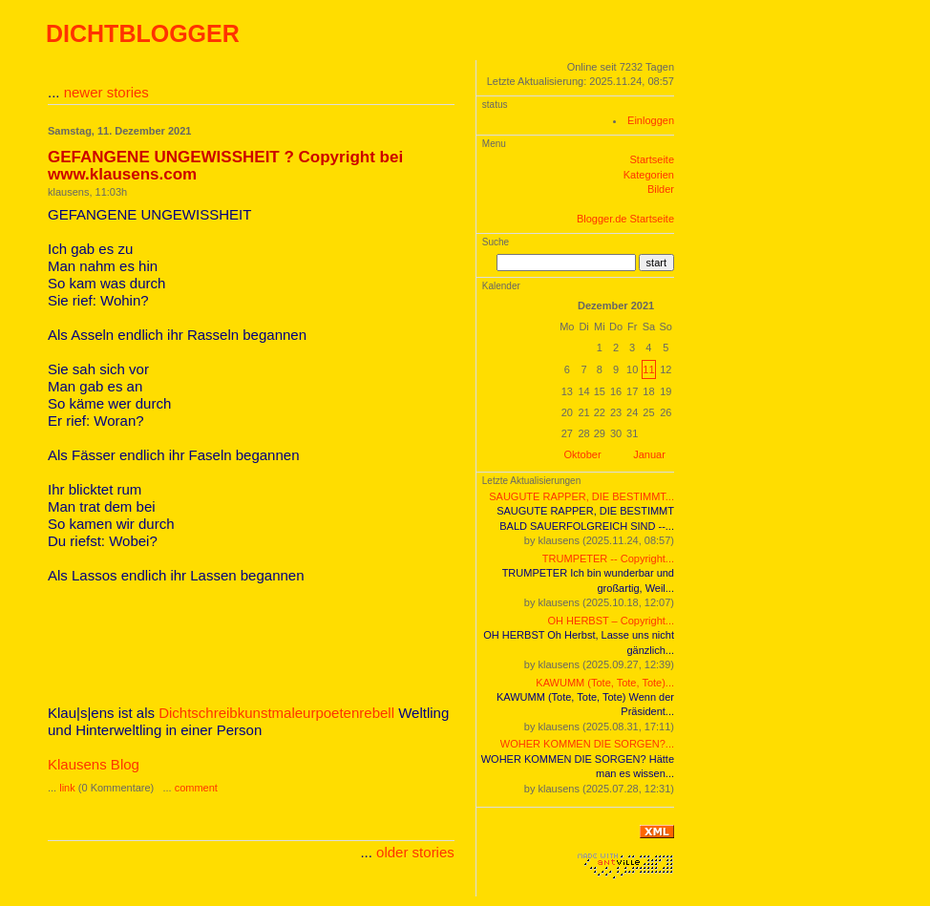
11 (648, 369)
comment (196, 787)
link (67, 787)
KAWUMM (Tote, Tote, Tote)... (605, 682)
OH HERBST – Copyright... (611, 620)
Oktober (583, 454)
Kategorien (649, 174)
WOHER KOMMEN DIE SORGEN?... (587, 743)
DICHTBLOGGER (143, 33)
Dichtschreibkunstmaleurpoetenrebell (276, 713)
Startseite (652, 159)
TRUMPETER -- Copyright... (608, 558)
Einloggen (650, 120)
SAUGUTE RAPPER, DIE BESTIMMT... (581, 496)
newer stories (106, 92)
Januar (649, 454)
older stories (415, 852)
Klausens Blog (93, 764)
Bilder (660, 189)
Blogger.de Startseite (625, 218)
